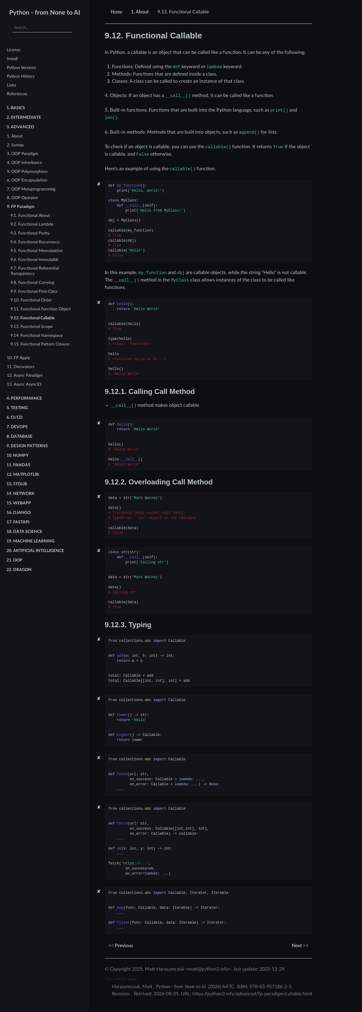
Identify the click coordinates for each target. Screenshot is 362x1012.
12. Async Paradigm (25, 375)
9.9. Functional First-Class (33, 291)
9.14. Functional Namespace (36, 335)
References (17, 94)
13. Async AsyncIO (24, 384)
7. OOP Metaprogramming (31, 189)
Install (12, 59)
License (13, 50)
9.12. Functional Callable (32, 318)
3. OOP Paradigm (22, 153)
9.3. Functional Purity (29, 233)
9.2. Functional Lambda (31, 224)
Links (11, 85)
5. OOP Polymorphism (27, 171)
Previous (120, 945)
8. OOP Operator (22, 197)
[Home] (117, 12)
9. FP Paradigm (21, 206)
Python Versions (21, 67)
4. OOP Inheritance (24, 162)
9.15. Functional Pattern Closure (39, 344)
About (140, 12)
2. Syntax (15, 145)
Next (300, 945)
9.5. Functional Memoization (36, 250)
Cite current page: (121, 979)
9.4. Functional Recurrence (35, 242)
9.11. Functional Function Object (40, 309)
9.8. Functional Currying (32, 282)
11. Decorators (20, 367)
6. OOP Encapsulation (27, 180)
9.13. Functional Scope (31, 326)
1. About (15, 136)
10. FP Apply (18, 358)
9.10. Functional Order (31, 300)
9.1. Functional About (30, 215)
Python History (21, 76)
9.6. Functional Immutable (34, 259)
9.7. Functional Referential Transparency (34, 271)
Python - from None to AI (44, 13)
